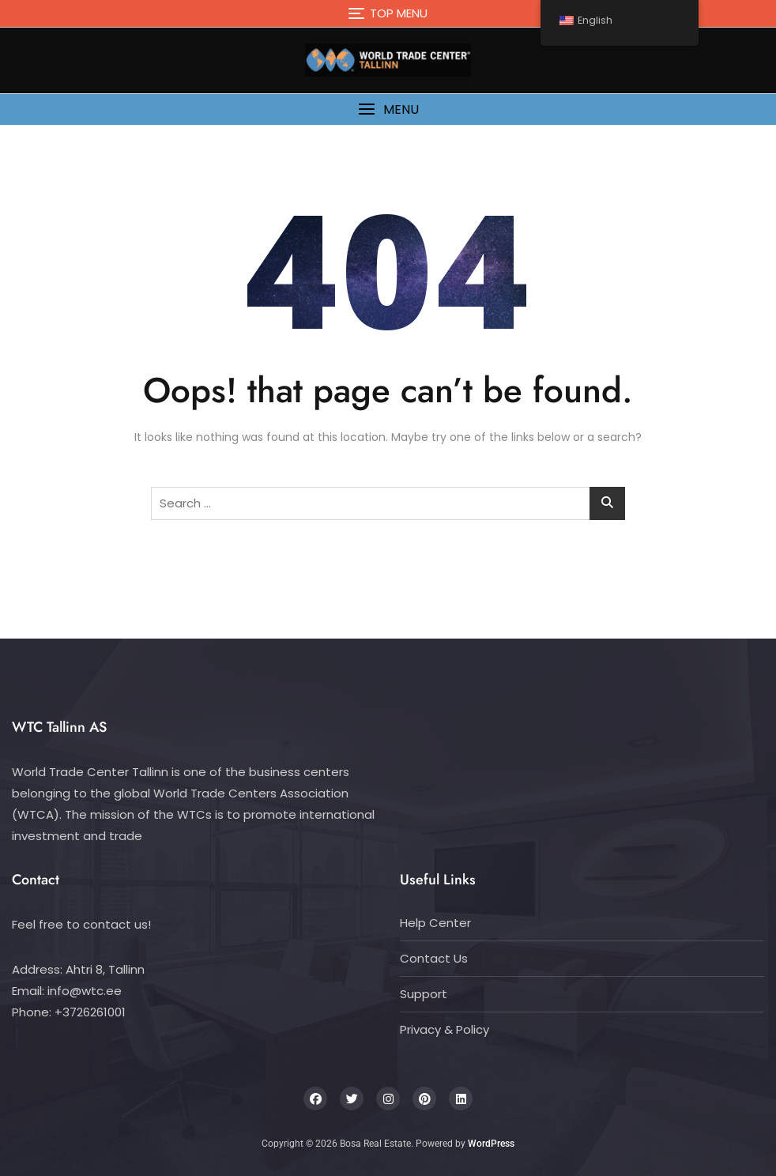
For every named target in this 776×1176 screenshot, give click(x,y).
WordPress (491, 1143)
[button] (388, 109)
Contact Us (434, 958)
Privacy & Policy (444, 1029)
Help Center (435, 922)
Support (423, 994)
